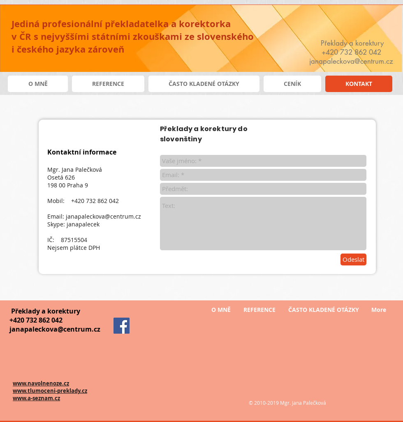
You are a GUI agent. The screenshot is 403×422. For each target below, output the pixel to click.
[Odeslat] (353, 259)
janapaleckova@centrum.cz (103, 216)
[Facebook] (121, 326)
